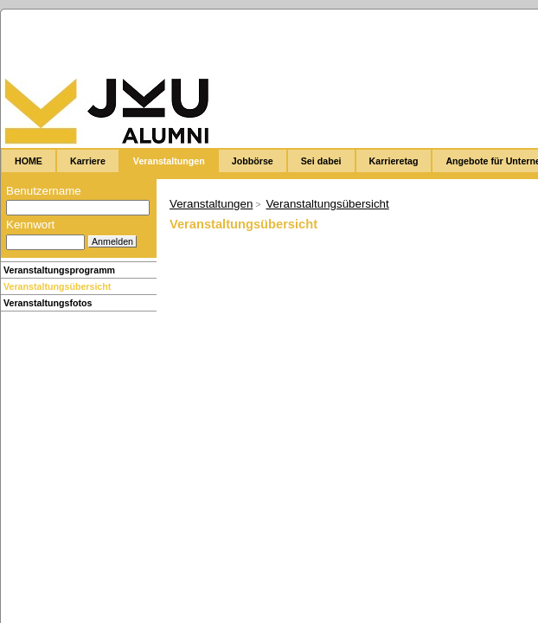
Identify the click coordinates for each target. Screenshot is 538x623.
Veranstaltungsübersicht (57, 286)
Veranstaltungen (211, 203)
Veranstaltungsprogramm (59, 270)
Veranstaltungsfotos (47, 303)
